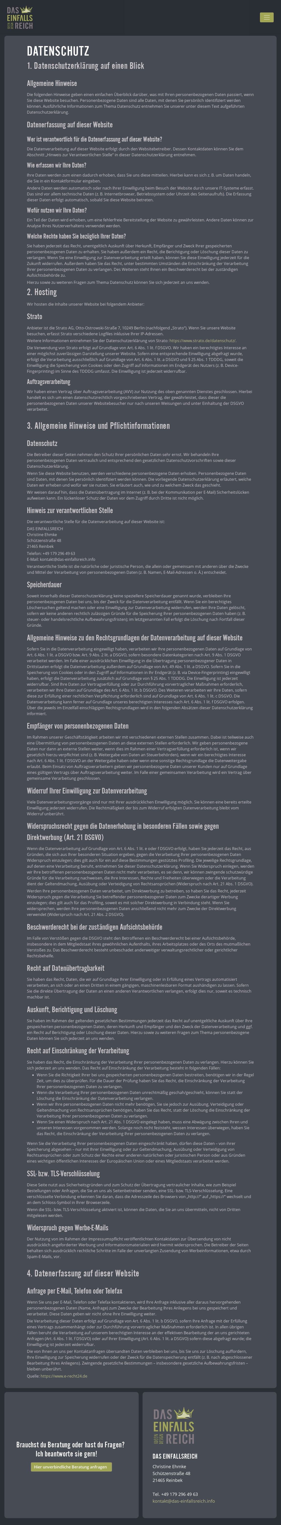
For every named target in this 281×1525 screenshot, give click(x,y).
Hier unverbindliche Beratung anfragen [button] (71, 1467)
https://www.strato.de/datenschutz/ (202, 340)
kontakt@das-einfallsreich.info (184, 1501)
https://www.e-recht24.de (64, 1376)
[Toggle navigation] (267, 17)
